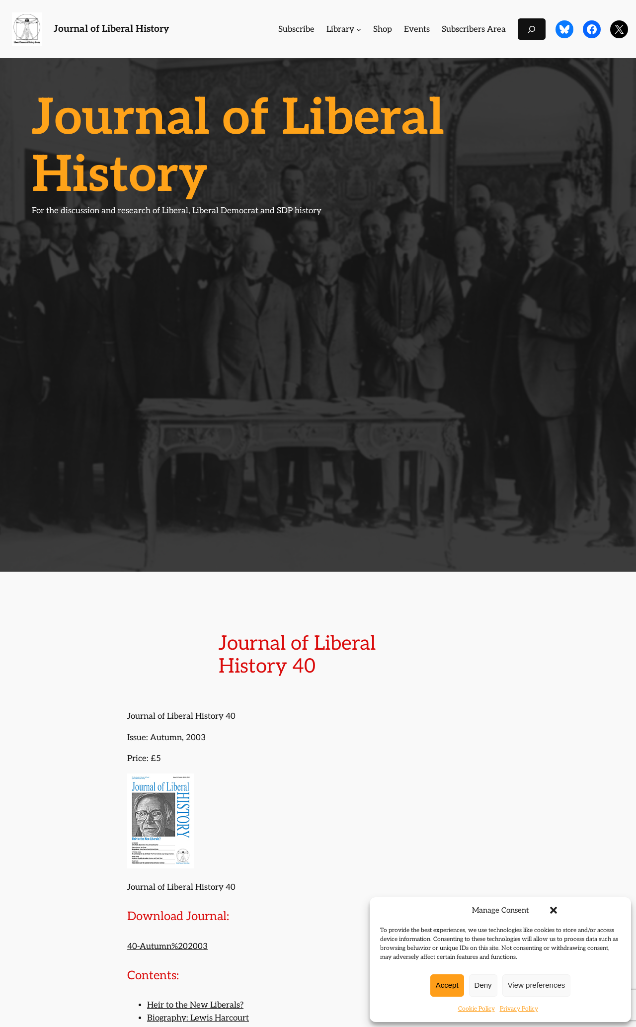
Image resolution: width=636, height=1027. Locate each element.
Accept (447, 985)
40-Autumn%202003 (167, 946)
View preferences (536, 985)
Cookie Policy (476, 1009)
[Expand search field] (532, 29)
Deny (483, 985)
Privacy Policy (519, 1009)
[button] (553, 910)
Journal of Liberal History (111, 29)
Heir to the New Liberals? (195, 1005)
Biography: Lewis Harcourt (198, 1018)
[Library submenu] (358, 29)
